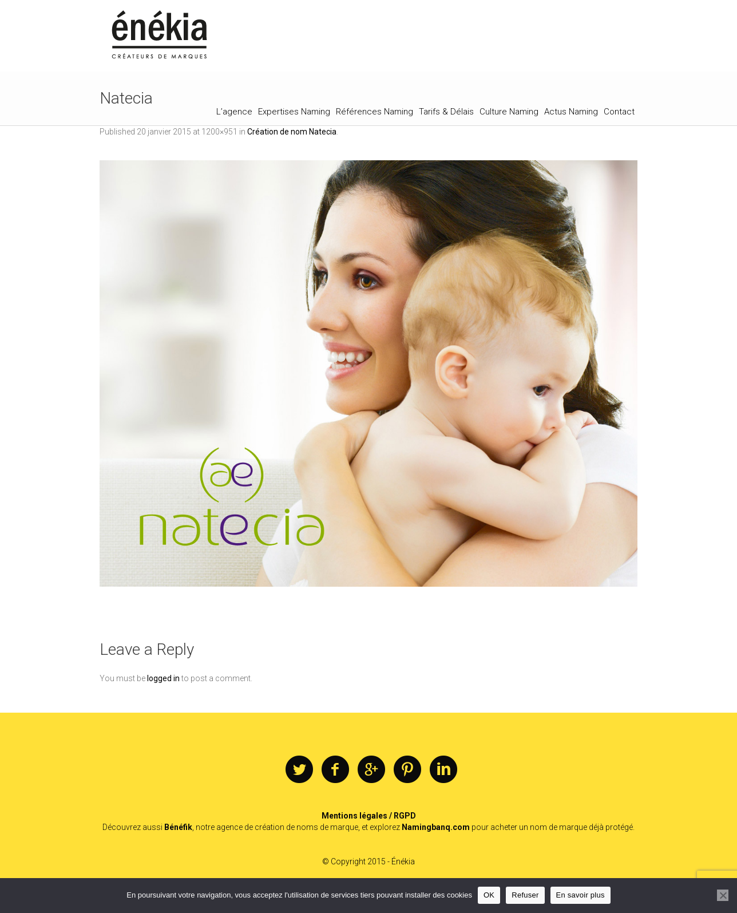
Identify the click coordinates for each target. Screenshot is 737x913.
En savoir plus (580, 895)
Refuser (525, 895)
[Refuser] (722, 895)
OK (489, 895)
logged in (163, 678)
